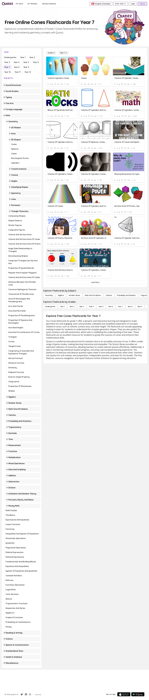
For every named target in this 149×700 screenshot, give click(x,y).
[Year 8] (130, 306)
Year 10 (7, 72)
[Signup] (142, 4)
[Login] (133, 4)
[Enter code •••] (120, 4)
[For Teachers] (32, 4)
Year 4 (16, 62)
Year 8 (16, 67)
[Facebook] (26, 694)
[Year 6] (110, 306)
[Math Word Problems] (93, 295)
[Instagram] (30, 694)
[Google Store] (137, 694)
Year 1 (22, 57)
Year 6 (36, 62)
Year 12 (28, 72)
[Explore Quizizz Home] (7, 3)
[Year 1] (62, 306)
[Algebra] (61, 295)
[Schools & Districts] (49, 4)
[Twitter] (22, 694)
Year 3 (7, 62)
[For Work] (19, 4)
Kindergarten (10, 57)
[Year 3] (81, 306)
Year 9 (26, 67)
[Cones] (51, 53)
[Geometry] (49, 295)
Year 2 (32, 57)
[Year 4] (91, 306)
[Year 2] (72, 306)
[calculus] (109, 295)
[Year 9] (139, 306)
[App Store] (123, 694)
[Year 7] (63, 53)
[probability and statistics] (126, 295)
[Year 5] (101, 306)
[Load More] (95, 282)
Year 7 (7, 67)
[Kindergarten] (50, 306)
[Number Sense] (74, 295)
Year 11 (18, 72)
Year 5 (26, 62)
